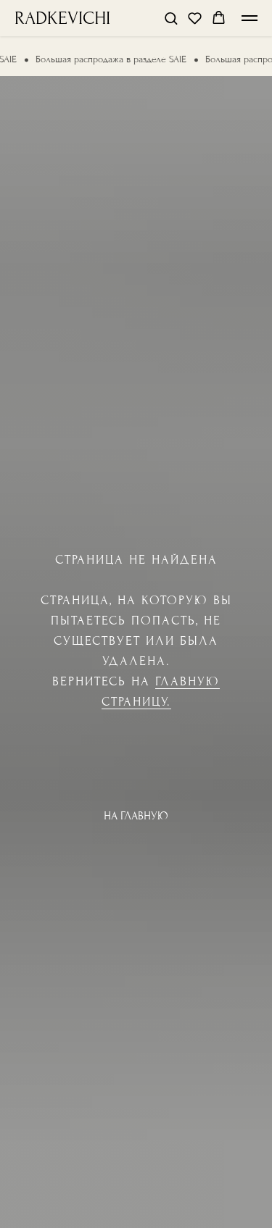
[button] (171, 18)
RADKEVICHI (62, 18)
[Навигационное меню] (249, 18)
